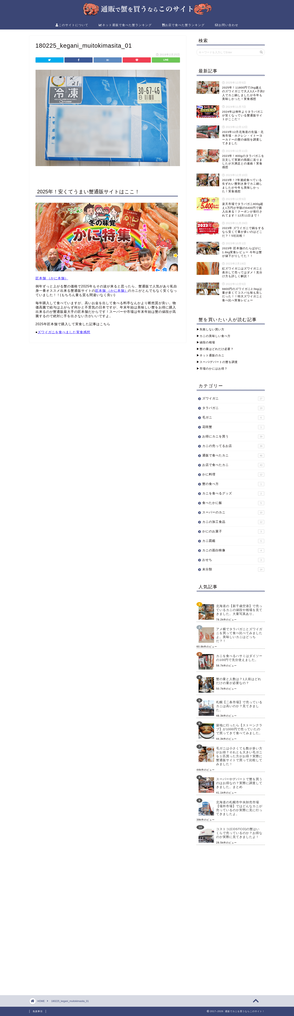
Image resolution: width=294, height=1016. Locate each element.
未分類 (233, 569)
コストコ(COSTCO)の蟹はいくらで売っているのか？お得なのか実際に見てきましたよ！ (239, 833)
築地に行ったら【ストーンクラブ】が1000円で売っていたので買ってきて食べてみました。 (239, 729)
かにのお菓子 (233, 531)
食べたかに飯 (233, 503)
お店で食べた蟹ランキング (183, 25)
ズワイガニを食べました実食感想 (64, 332)
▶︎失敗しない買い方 (210, 329)
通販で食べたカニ (233, 456)
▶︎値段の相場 (205, 342)
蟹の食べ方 (233, 484)
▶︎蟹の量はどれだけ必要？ (215, 349)
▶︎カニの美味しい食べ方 (213, 336)
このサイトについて (72, 25)
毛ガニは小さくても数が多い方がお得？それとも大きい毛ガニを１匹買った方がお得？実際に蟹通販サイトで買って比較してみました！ (239, 756)
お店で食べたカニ (233, 465)
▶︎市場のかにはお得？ (211, 368)
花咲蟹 (233, 427)
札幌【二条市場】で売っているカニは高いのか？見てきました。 (239, 706)
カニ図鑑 (233, 541)
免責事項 (38, 1011)
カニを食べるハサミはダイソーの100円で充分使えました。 (239, 658)
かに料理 (233, 475)
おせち (233, 560)
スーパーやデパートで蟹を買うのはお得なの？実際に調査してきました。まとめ (239, 783)
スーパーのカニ (233, 512)
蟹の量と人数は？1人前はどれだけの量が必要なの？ (238, 681)
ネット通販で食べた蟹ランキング (125, 25)
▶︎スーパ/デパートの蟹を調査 (217, 362)
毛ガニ (233, 418)
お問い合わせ (226, 25)
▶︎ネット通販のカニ (210, 355)
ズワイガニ (233, 399)
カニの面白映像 (233, 550)
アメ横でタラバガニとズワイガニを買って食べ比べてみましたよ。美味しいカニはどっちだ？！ (239, 635)
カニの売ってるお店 (233, 446)
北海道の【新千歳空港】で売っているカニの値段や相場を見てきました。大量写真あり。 (239, 610)
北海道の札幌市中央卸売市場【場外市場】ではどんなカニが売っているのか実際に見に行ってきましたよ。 (239, 808)
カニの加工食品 (233, 522)
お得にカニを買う (233, 437)
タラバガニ (233, 408)
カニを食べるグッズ (233, 493)
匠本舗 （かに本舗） (52, 278)
